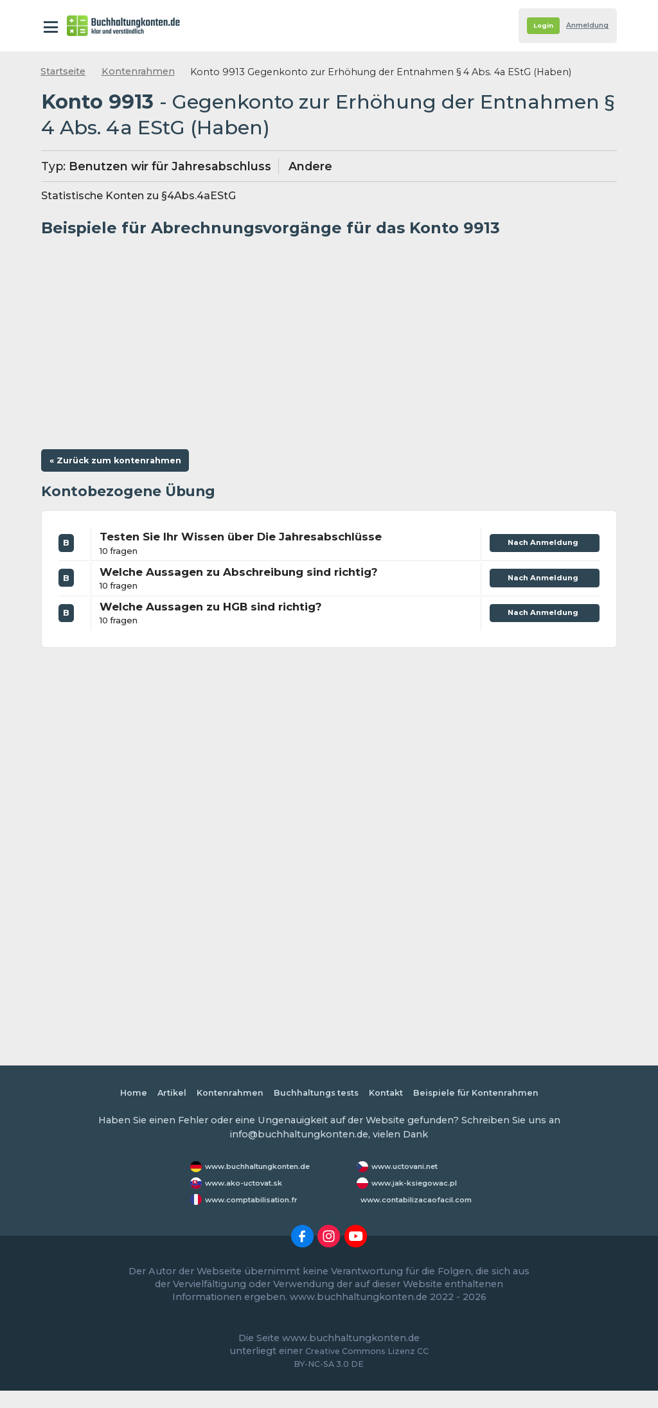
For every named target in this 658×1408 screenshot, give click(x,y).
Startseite (62, 71)
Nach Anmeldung (539, 550)
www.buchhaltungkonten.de (268, 1172)
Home (114, 1097)
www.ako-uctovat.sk (250, 1194)
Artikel (155, 1097)
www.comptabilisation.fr (260, 1216)
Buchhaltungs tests (313, 1097)
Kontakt (390, 1097)
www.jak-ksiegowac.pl (401, 1194)
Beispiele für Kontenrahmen (489, 1097)
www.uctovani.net (411, 1172)
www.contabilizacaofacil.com (426, 1216)
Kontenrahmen (138, 71)
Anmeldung (582, 26)
